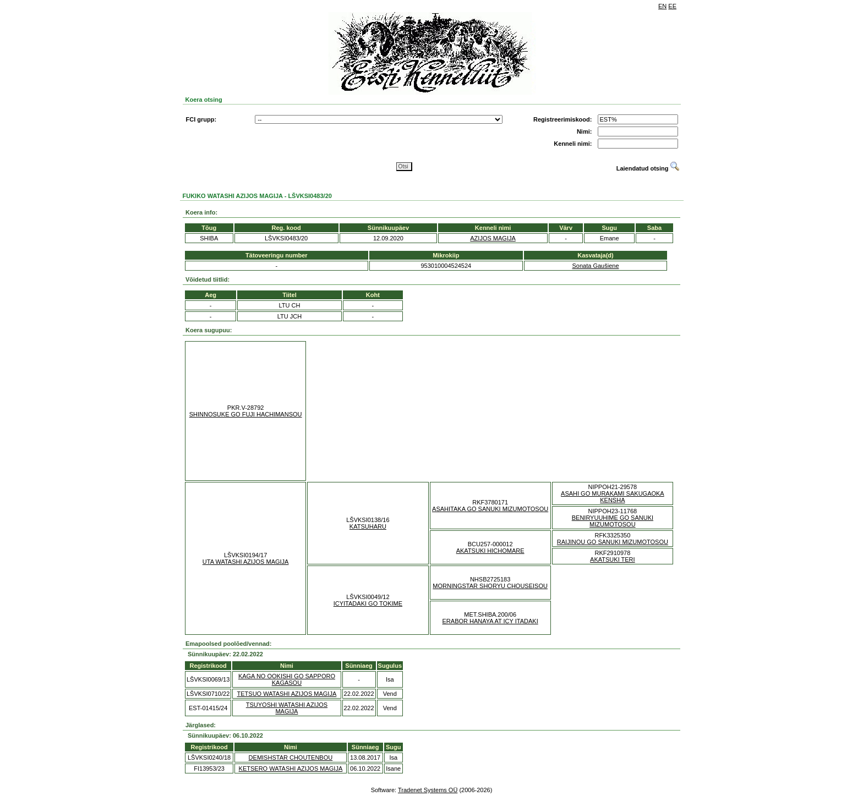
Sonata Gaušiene (595, 265)
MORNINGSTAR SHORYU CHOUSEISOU (490, 586)
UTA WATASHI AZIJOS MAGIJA (246, 561)
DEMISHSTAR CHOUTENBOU (291, 757)
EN (662, 6)
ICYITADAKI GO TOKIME (368, 603)
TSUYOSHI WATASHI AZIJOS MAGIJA (286, 708)
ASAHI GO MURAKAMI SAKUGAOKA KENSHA (612, 496)
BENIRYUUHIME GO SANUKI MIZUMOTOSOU (612, 521)
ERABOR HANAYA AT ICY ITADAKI (490, 621)
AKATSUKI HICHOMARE (490, 550)
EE (672, 6)
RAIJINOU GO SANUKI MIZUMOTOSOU (612, 542)
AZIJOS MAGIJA (493, 238)
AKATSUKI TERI (612, 559)
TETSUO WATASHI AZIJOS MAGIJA (287, 693)
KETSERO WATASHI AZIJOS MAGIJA (291, 768)
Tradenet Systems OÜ (427, 790)
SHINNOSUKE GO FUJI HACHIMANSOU (245, 414)
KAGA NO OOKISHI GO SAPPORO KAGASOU (286, 679)
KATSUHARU (367, 526)
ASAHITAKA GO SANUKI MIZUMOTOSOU (490, 509)
